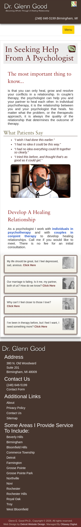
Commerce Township (20, 452)
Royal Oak (13, 499)
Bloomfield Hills (16, 447)
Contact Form (15, 389)
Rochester (13, 488)
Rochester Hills (16, 494)
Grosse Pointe (16, 468)
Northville (12, 478)
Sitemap (11, 418)
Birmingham (14, 442)
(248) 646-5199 (16, 385)
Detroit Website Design (33, 524)
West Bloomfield (17, 509)
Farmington (14, 463)
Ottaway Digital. (69, 524)
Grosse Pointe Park (19, 473)
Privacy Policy (15, 408)
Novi (9, 483)
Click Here (29, 265)
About (10, 402)
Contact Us (13, 413)
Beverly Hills (14, 437)
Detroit (10, 457)
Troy (9, 504)
